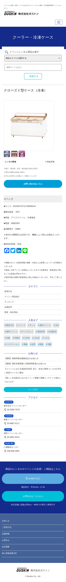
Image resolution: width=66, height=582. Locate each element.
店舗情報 (5, 534)
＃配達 (40, 344)
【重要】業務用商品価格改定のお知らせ (21, 358)
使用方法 (8, 291)
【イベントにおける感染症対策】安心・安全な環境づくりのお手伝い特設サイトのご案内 (32, 371)
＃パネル (45, 338)
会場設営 (8, 307)
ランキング (9, 302)
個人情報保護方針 (9, 553)
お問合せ (5, 540)
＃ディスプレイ (26, 331)
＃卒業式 (16, 338)
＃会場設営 (52, 331)
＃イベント (21, 325)
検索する (33, 76)
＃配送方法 (9, 325)
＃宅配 (48, 344)
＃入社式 (36, 338)
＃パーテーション (12, 344)
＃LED (56, 325)
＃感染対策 (40, 331)
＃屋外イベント (11, 331)
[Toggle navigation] (58, 22)
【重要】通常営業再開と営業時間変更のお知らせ (25, 364)
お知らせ (5, 521)
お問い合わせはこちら (33, 184)
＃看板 (25, 344)
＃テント (31, 325)
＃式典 (7, 338)
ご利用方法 (6, 527)
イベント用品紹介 (12, 296)
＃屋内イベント (44, 325)
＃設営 (32, 344)
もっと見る (33, 389)
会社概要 (5, 547)
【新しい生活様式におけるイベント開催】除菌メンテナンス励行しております (32, 380)
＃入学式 (26, 338)
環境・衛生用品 (11, 312)
